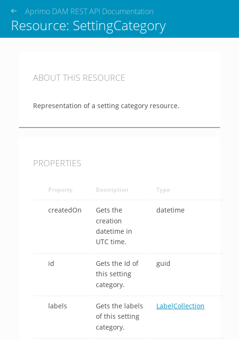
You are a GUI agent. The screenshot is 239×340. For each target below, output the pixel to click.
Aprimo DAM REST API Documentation (89, 11)
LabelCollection (180, 305)
